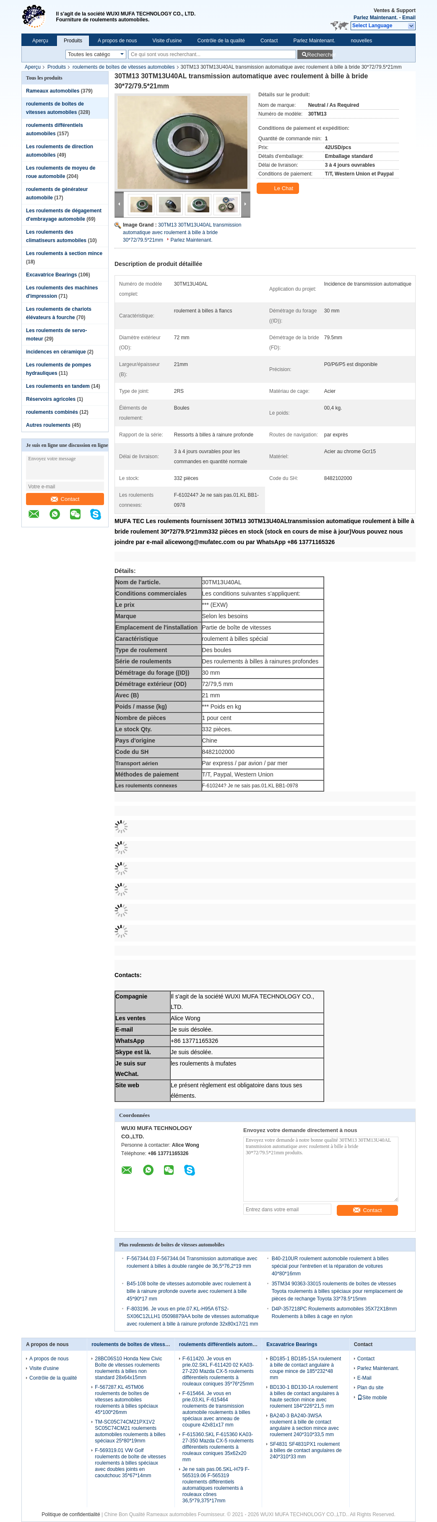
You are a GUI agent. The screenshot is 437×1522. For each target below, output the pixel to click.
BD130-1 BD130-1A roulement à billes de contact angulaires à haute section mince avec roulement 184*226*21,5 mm (304, 1396)
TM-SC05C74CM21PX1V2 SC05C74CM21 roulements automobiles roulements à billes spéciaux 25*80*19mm (130, 1431)
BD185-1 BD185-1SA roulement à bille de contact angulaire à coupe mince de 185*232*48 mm (305, 1368)
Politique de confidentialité (71, 1514)
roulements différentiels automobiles (223, 1344)
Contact (269, 41)
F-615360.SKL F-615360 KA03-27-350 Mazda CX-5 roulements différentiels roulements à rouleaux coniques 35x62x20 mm (218, 1447)
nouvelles (361, 41)
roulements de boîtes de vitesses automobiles (123, 67)
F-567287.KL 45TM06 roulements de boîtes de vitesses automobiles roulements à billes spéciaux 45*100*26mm (126, 1399)
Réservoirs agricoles (50, 399)
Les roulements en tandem (58, 386)
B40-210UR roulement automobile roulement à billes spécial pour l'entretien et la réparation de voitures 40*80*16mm (330, 1266)
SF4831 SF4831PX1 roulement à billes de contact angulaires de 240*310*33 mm (305, 1450)
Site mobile (372, 1398)
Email (409, 18)
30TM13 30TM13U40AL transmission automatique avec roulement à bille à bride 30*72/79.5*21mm (182, 232)
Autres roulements (48, 425)
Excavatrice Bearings (51, 275)
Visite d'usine (167, 41)
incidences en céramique (56, 352)
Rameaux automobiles (52, 91)
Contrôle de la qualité (221, 41)
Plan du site (370, 1387)
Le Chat (278, 188)
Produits (73, 41)
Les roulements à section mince (64, 253)
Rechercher (320, 55)
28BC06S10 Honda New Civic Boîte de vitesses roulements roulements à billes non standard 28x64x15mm (128, 1368)
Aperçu (40, 41)
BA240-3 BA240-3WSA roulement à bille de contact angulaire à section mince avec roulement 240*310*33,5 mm (304, 1425)
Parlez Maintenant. (376, 18)
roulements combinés (52, 412)
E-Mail (364, 1378)
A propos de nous (117, 41)
